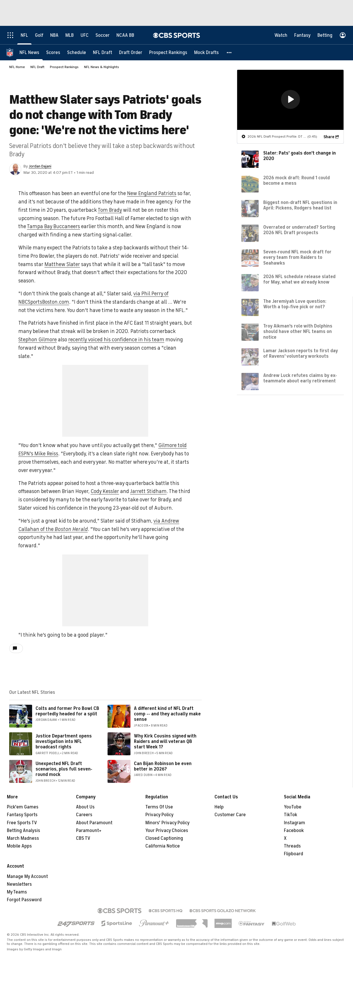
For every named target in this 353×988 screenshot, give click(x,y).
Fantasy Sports (22, 815)
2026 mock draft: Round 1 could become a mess (296, 180)
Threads (292, 846)
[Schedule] (76, 52)
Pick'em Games (22, 807)
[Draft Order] (131, 52)
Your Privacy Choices (166, 830)
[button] (229, 52)
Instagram (294, 823)
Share (328, 136)
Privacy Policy (159, 815)
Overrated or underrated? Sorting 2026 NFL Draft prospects (299, 230)
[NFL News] (29, 52)
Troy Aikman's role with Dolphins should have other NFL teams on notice (297, 331)
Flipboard (293, 854)
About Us (85, 807)
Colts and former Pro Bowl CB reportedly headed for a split (67, 711)
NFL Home (17, 67)
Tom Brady (110, 210)
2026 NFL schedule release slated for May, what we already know (299, 279)
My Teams (17, 892)
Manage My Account (27, 876)
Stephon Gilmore (37, 339)
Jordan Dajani (40, 166)
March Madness (23, 838)
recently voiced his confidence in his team (116, 339)
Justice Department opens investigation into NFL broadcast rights (64, 741)
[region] (290, 100)
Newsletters (19, 884)
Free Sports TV (22, 823)
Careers (84, 815)
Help (219, 807)
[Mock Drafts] (206, 52)
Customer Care (230, 815)
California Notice (162, 846)
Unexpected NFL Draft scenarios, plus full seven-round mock (64, 769)
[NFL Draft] (102, 52)
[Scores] (53, 52)
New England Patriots (151, 193)
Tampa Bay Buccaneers (53, 226)
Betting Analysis (23, 830)
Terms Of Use (159, 807)
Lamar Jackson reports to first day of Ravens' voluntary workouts (300, 353)
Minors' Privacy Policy (167, 823)
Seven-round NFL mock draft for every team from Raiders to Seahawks (297, 257)
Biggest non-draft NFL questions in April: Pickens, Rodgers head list (300, 205)
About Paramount (94, 823)
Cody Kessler (105, 491)
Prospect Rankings (64, 67)
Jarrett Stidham (148, 491)
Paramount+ (89, 830)
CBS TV (83, 838)
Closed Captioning (164, 838)
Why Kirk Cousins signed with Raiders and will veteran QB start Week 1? (165, 741)
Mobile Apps (19, 846)
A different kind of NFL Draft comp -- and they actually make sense (167, 714)
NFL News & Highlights (101, 67)
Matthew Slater (62, 264)
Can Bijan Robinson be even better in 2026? (163, 766)
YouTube (292, 807)
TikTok (290, 815)
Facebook (294, 830)
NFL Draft (37, 67)
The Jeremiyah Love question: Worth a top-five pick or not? (294, 304)
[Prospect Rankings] (168, 52)
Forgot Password (24, 900)
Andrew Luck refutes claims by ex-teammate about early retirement (300, 378)
